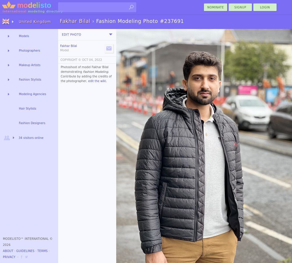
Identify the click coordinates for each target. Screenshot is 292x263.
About (8, 251)
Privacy (9, 257)
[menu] (110, 34)
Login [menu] (265, 7)
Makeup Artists (29, 65)
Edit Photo (71, 34)
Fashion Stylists (30, 79)
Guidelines (25, 251)
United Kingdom (35, 22)
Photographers (29, 50)
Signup (240, 7)
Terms (42, 251)
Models (24, 36)
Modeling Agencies (32, 94)
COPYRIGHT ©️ (70, 59)
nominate (215, 7)
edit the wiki (97, 81)
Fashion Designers (32, 123)
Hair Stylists (27, 108)
